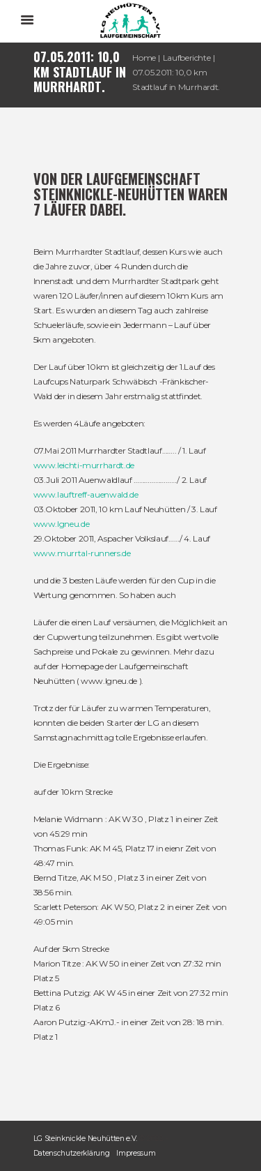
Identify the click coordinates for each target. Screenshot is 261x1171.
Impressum (135, 1153)
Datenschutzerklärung (71, 1153)
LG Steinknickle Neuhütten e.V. (85, 1138)
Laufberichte (187, 57)
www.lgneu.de (61, 524)
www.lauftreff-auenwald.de (86, 494)
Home (144, 57)
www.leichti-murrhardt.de (83, 465)
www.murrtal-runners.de (82, 553)
